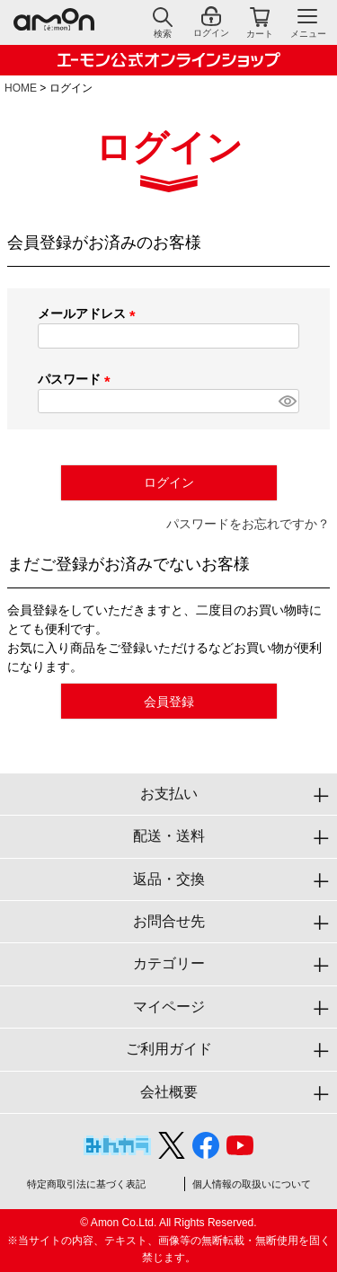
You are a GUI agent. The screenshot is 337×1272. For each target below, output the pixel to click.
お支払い (169, 793)
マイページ (169, 1006)
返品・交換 (169, 879)
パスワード (77, 379)
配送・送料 (169, 836)
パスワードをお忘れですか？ (248, 524)
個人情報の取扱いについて (251, 1184)
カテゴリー (169, 963)
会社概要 (169, 1092)
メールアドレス (90, 313)
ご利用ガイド (169, 1048)
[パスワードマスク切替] (286, 401)
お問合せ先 (169, 921)
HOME (20, 88)
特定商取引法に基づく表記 (86, 1184)
